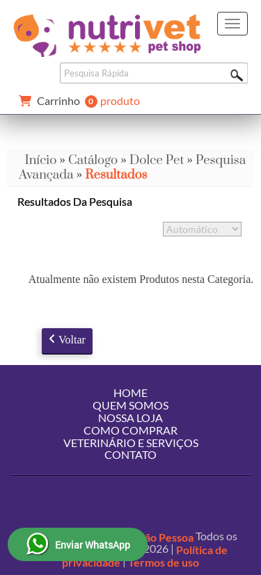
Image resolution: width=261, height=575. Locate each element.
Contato (130, 454)
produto (76, 101)
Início (40, 160)
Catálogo (93, 160)
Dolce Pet (156, 160)
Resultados (116, 175)
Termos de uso (163, 562)
